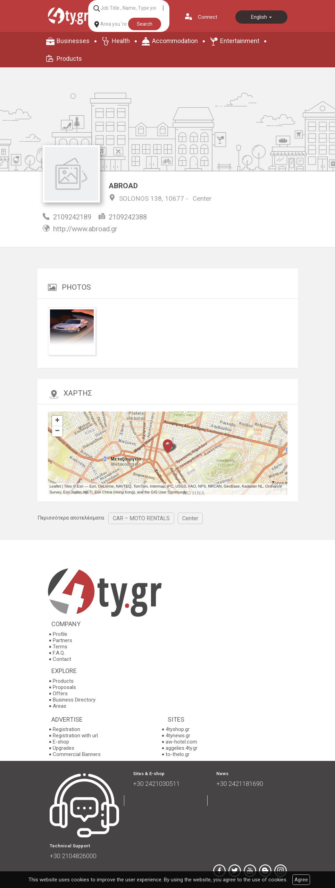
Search (144, 24)
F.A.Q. (59, 653)
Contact (62, 659)
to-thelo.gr (178, 754)
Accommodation (175, 40)
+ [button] (57, 421)
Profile (60, 634)
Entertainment (239, 40)
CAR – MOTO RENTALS (141, 518)
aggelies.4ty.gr (182, 748)
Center (202, 198)
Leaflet (55, 486)
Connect (207, 17)
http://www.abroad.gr (85, 229)
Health (121, 40)
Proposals (64, 687)
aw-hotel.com (181, 742)
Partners (62, 640)
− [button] (57, 431)
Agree (301, 880)
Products (69, 58)
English (261, 17)
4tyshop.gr (178, 729)
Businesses (73, 40)
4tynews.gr (178, 735)
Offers (60, 693)
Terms (60, 647)
